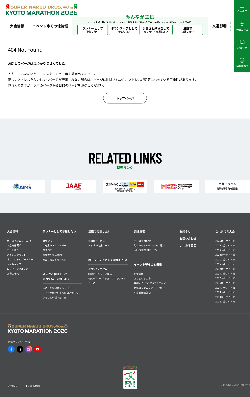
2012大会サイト (224, 301)
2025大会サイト (224, 240)
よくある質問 (188, 245)
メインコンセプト (16, 254)
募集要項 (47, 240)
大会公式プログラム (17, 240)
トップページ (125, 98)
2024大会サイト (224, 245)
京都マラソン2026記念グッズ (150, 283)
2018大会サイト (224, 273)
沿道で (187, 29)
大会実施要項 (14, 245)
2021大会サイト (224, 259)
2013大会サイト (224, 296)
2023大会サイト (224, 250)
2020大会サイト (224, 264)
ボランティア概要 (97, 269)
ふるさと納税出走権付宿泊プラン (60, 293)
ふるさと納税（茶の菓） (56, 297)
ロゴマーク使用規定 (17, 268)
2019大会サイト (224, 268)
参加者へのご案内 (52, 254)
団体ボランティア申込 (100, 274)
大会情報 (17, 25)
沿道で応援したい (99, 231)
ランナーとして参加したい (59, 231)
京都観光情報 (141, 292)
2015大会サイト (224, 287)
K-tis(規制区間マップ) (145, 250)
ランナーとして (92, 29)
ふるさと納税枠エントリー (57, 288)
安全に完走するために (54, 259)
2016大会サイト (224, 282)
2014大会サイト (224, 292)
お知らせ (185, 231)
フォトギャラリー (16, 264)
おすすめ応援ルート (99, 245)
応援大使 (138, 274)
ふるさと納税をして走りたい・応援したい (56, 276)
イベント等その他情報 (50, 25)
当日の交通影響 (142, 240)
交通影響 (219, 25)
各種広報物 (13, 273)
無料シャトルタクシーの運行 (149, 245)
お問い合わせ (188, 238)
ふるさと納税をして (155, 29)
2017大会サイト (224, 278)
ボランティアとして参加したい (107, 260)
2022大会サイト (224, 254)
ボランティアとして (124, 29)
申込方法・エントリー (54, 245)
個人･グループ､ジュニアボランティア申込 (107, 280)
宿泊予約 (47, 250)
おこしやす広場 (142, 278)
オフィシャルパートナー (20, 259)
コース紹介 (13, 250)
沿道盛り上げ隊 (96, 240)
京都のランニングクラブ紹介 (149, 287)
